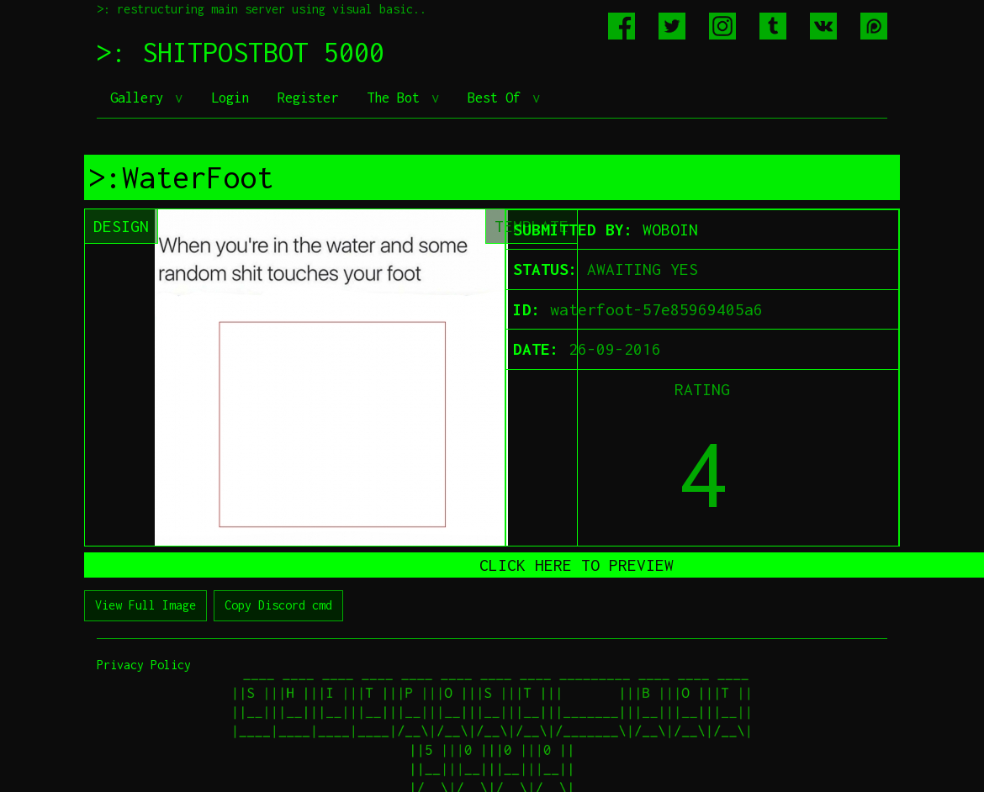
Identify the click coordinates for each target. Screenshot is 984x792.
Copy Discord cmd (278, 605)
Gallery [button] (140, 97)
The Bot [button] (397, 97)
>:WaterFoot (180, 177)
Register (308, 97)
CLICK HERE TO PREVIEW (576, 565)
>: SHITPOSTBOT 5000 (240, 52)
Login (230, 97)
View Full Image (145, 605)
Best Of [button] (498, 97)
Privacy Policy (144, 664)
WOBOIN (670, 229)
